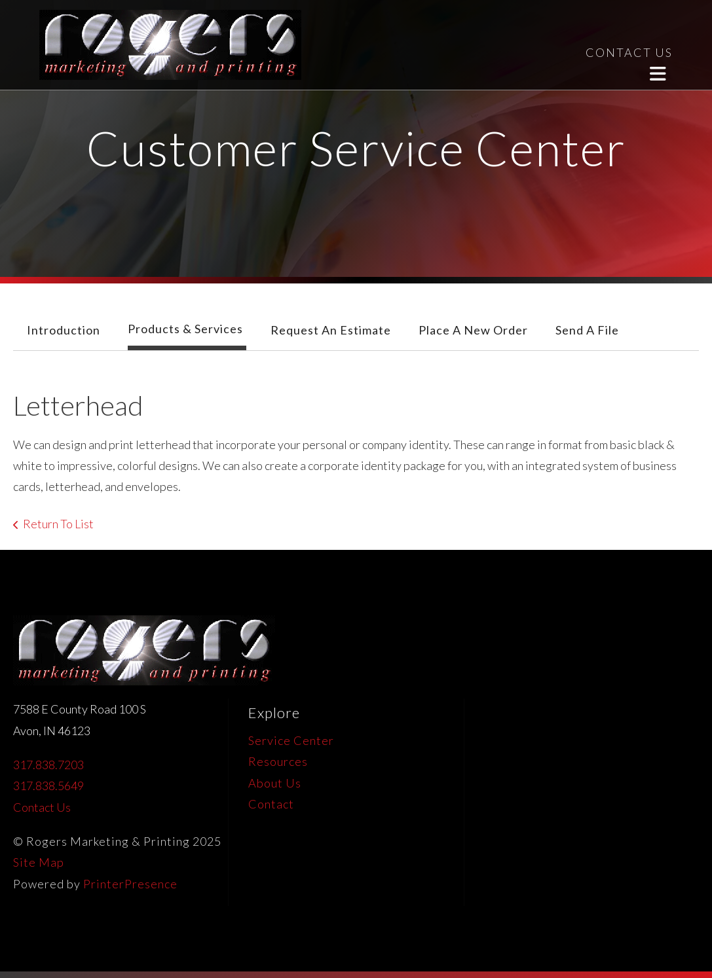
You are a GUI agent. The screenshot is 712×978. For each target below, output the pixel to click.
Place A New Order (473, 330)
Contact (271, 804)
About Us (274, 783)
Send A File (587, 330)
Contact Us (42, 807)
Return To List (58, 523)
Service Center (291, 740)
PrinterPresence (130, 884)
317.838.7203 (48, 764)
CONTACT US (629, 52)
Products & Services (185, 328)
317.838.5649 (48, 785)
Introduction (63, 330)
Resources (278, 761)
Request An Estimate (331, 330)
